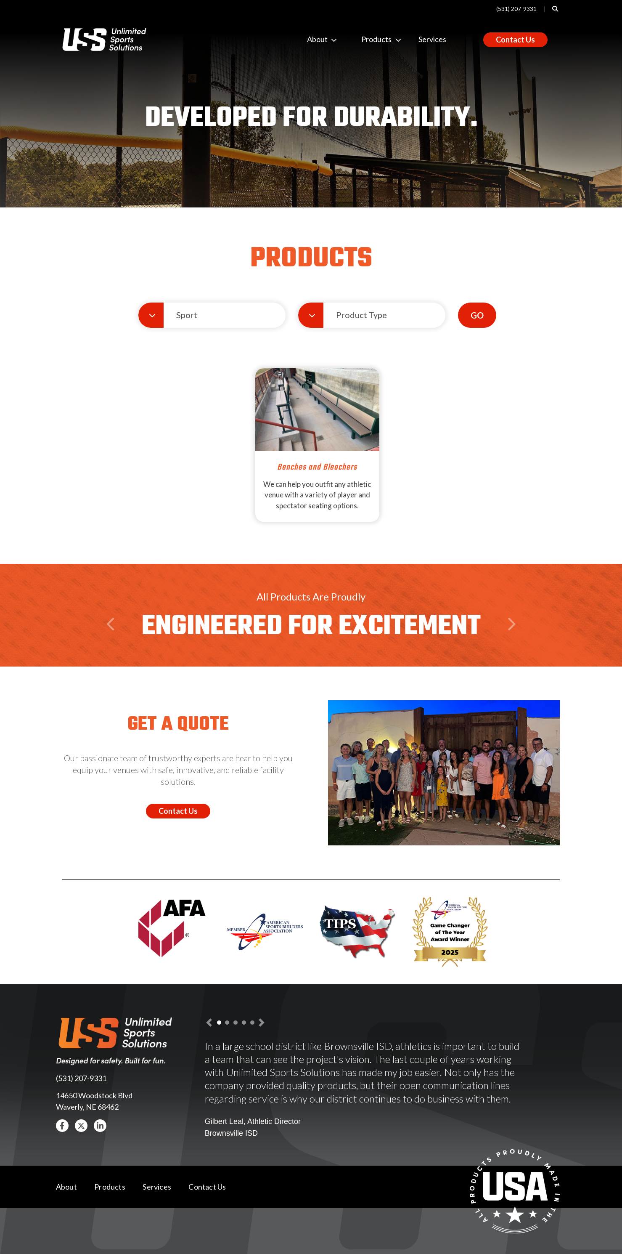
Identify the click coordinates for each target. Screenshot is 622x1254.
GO (477, 315)
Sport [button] (186, 315)
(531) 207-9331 (516, 8)
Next (511, 640)
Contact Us (515, 39)
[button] (62, 1125)
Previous (112, 640)
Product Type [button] (361, 315)
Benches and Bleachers (317, 467)
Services (432, 39)
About (313, 39)
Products (368, 39)
